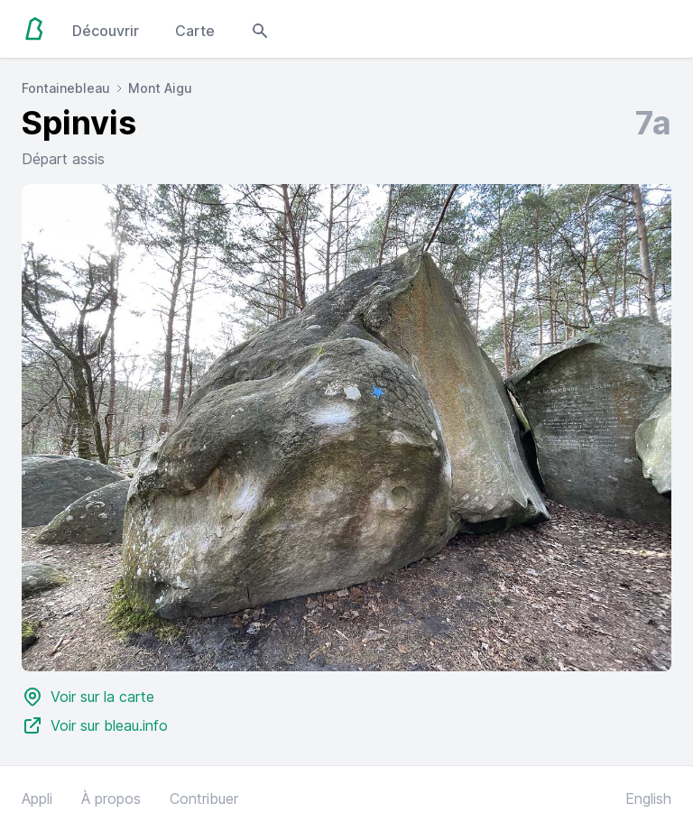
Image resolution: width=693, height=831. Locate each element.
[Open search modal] (260, 29)
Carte (195, 31)
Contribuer (204, 798)
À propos (111, 798)
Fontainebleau (66, 88)
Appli (37, 798)
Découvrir (105, 31)
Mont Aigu (160, 88)
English (648, 798)
